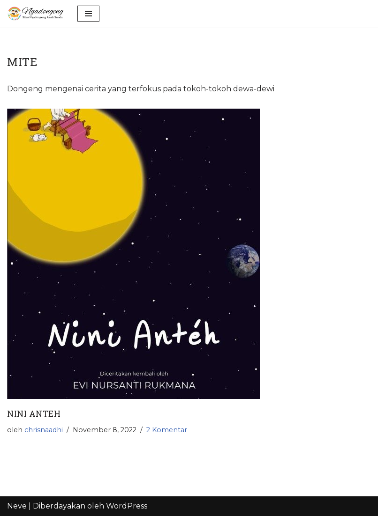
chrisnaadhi (43, 430)
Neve (17, 505)
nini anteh (33, 413)
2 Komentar (166, 430)
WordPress (126, 505)
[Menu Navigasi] (88, 14)
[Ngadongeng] (35, 14)
